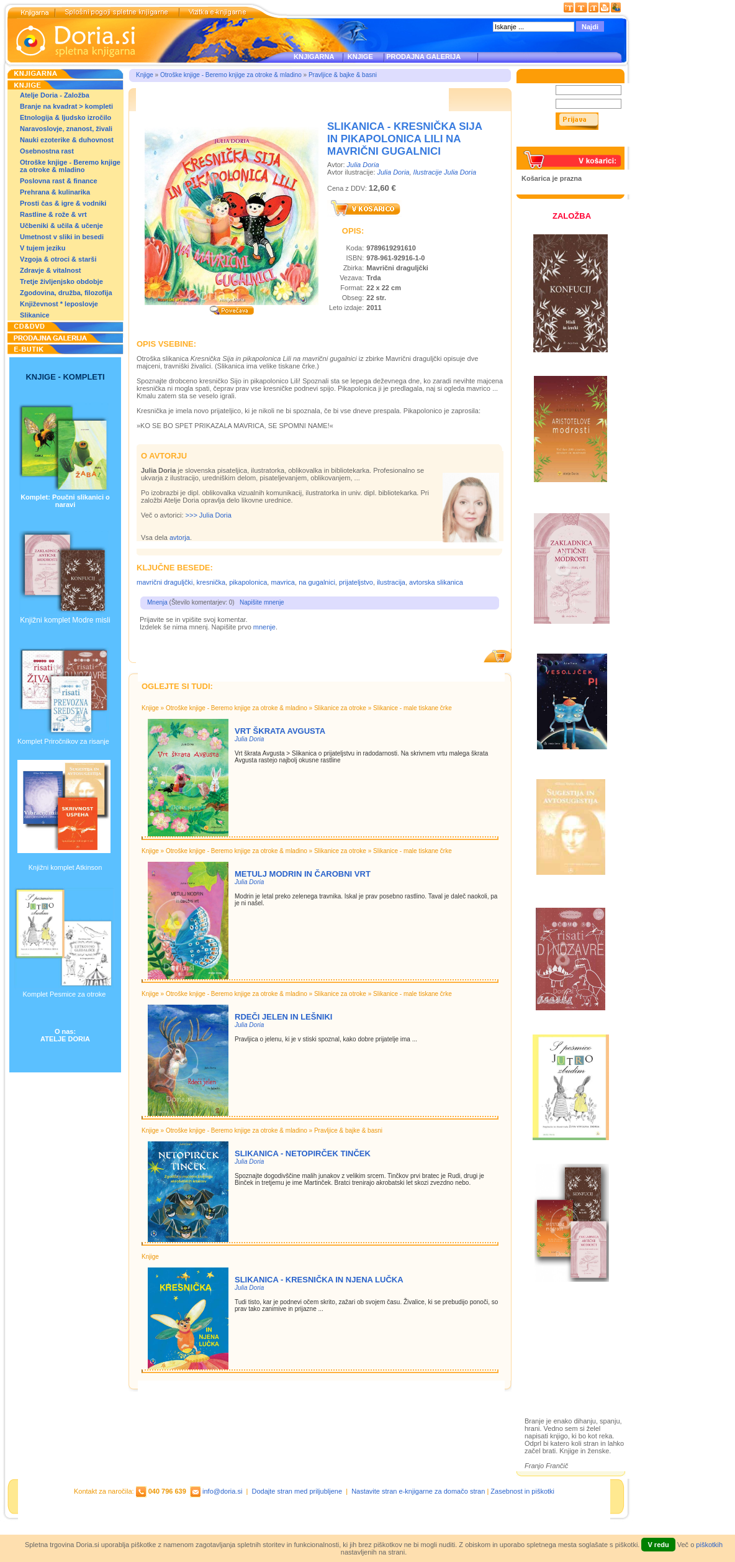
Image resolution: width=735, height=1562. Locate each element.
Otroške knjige (561, 1338)
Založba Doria (560, 1322)
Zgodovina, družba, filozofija (66, 292)
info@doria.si (222, 1491)
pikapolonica (248, 582)
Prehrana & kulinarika (55, 192)
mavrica (283, 582)
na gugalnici (317, 582)
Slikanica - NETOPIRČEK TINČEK (303, 1153)
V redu (658, 1544)
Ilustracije (552, 1374)
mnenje (264, 627)
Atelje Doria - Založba (54, 95)
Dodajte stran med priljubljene (297, 1491)
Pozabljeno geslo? (551, 143)
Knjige (144, 74)
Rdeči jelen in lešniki (283, 1016)
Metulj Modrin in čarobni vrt (303, 874)
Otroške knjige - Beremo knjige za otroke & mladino (70, 165)
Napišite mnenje (262, 602)
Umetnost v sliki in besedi (62, 236)
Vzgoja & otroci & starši (58, 259)
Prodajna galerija (565, 1360)
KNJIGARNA (314, 56)
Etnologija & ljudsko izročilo (65, 117)
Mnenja (157, 602)
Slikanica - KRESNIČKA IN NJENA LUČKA (319, 1279)
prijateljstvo (356, 582)
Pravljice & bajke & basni (343, 74)
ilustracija (391, 582)
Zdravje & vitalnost (50, 270)
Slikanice (35, 315)
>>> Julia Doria (209, 515)
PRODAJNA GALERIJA (423, 56)
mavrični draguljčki (164, 582)
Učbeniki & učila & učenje (61, 225)
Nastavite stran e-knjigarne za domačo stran (418, 1491)
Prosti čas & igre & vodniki (63, 203)
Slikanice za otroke (340, 708)
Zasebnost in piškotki (522, 1491)
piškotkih (709, 1544)
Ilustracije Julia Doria (444, 172)
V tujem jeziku (42, 248)
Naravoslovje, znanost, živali (66, 128)
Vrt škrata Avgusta (280, 731)
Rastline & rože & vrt (53, 214)
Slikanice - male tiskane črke (412, 708)
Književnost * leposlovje (59, 304)
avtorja (179, 537)
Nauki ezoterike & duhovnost (67, 140)
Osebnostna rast (47, 151)
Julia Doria (363, 164)
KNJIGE (358, 56)
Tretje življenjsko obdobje (61, 281)
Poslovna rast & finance (58, 181)
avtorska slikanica (436, 582)
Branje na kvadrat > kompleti (66, 106)
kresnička (211, 582)
